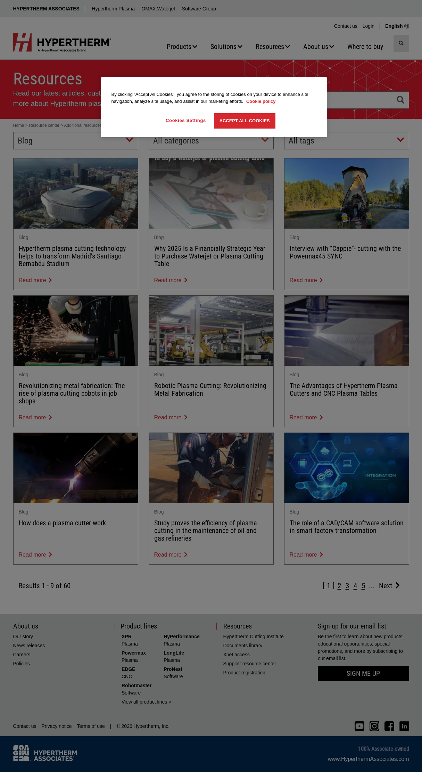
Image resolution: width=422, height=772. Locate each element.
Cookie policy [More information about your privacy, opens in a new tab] (261, 101)
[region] (214, 107)
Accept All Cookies (245, 120)
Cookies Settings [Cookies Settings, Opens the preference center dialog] (186, 120)
